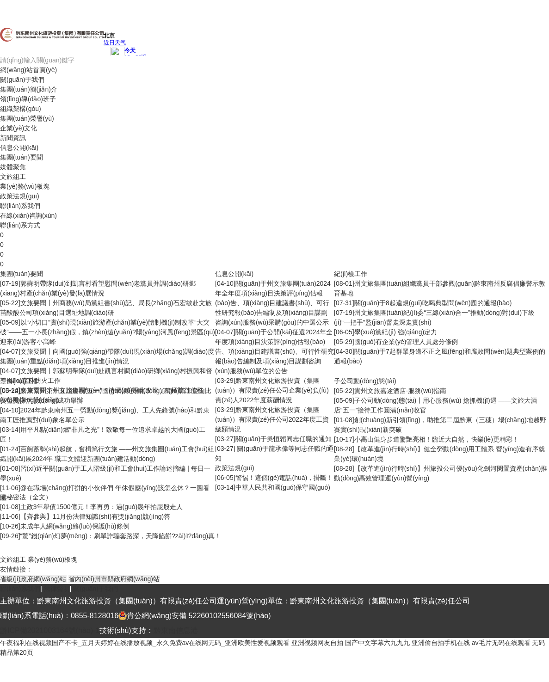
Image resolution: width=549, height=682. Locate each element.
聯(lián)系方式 (20, 225)
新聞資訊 (13, 137)
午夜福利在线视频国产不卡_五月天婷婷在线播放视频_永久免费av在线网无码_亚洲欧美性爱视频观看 (145, 642)
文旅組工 (13, 176)
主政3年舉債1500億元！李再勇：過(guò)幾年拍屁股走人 (101, 506)
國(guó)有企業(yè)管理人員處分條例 (406, 341)
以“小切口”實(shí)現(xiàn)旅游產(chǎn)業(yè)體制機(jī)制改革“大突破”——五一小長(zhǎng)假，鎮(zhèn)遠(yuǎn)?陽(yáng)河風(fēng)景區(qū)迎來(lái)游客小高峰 (107, 332)
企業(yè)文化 (18, 128)
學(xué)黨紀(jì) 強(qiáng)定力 (396, 332)
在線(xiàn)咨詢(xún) (28, 215)
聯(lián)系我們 (20, 205)
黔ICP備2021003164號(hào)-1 (49, 630)
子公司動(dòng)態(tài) (365, 381)
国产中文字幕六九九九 (377, 642)
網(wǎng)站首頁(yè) (28, 70)
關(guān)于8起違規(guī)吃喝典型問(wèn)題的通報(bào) (433, 303)
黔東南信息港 (176, 630)
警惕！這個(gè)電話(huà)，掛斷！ (284, 477)
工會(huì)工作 (19, 381)
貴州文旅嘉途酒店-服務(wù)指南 (400, 390)
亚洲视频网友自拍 (317, 642)
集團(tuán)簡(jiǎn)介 (28, 89)
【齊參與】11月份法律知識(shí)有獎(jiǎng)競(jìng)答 (95, 516)
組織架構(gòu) (20, 108)
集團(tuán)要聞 (21, 157)
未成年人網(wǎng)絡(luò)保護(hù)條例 (75, 526)
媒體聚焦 (13, 167)
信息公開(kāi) (19, 147)
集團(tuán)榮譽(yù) (27, 118)
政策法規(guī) (19, 196)
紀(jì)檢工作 (350, 273)
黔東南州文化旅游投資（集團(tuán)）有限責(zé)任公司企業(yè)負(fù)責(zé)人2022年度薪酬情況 (272, 390)
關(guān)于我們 (22, 79)
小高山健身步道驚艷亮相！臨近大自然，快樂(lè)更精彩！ (436, 439)
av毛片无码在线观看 (501, 642)
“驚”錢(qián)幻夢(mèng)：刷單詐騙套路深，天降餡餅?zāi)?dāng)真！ (121, 536)
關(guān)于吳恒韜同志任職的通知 (283, 438)
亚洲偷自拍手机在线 (441, 642)
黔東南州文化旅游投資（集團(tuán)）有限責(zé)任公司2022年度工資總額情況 (272, 419)
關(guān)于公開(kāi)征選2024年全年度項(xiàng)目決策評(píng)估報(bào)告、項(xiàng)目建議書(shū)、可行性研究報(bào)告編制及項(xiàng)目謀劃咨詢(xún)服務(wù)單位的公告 (274, 351)
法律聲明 (57, 588)
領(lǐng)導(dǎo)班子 (28, 99)
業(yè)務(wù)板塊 (24, 186)
